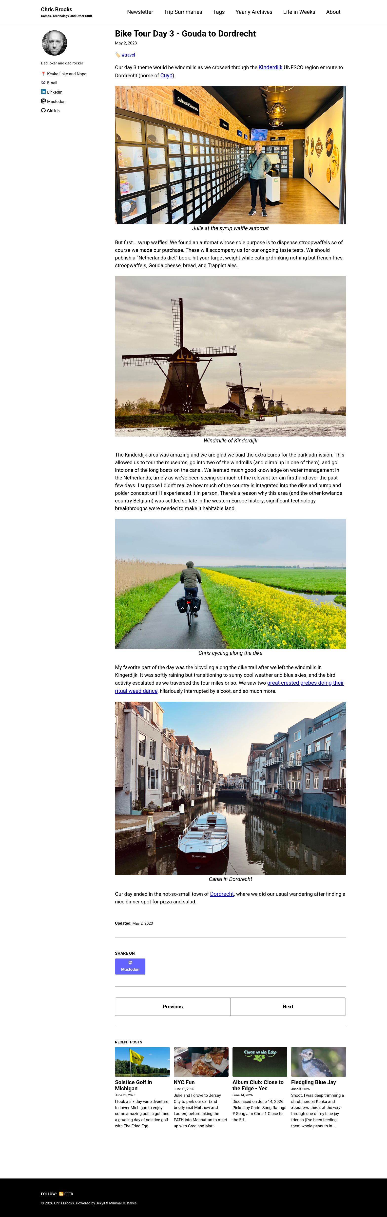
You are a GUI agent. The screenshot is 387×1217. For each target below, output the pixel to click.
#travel (129, 55)
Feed (67, 1194)
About (333, 12)
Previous (173, 1022)
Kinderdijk (280, 67)
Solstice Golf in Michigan (133, 1102)
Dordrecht (228, 913)
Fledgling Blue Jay (313, 1099)
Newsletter (140, 12)
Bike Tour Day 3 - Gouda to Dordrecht (185, 34)
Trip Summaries (183, 12)
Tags (219, 12)
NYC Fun (184, 1099)
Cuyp (195, 76)
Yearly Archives (254, 12)
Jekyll (102, 1203)
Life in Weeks (299, 12)
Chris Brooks (68, 12)
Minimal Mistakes (125, 1203)
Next (288, 1022)
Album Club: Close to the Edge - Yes (258, 1102)
